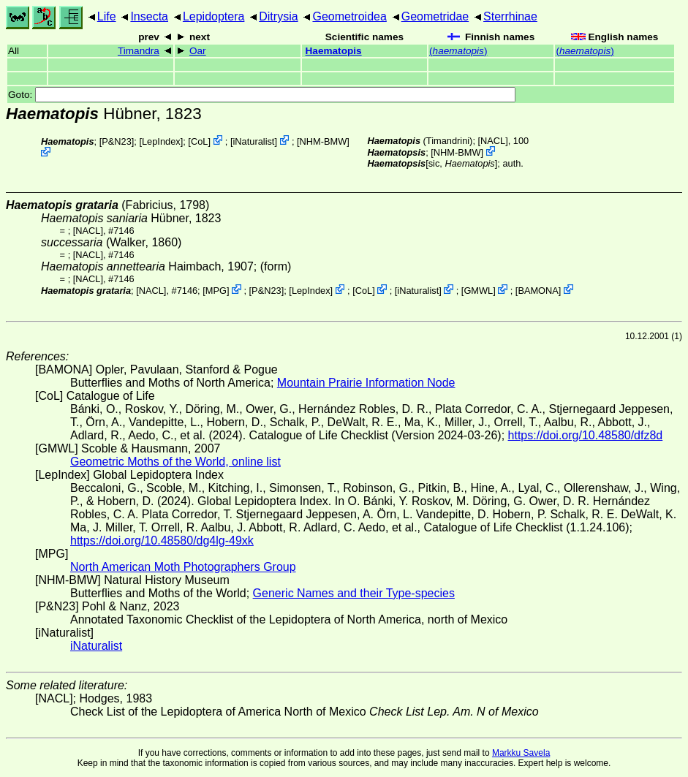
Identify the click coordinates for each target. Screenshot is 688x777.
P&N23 (117, 141)
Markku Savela (521, 753)
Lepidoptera (214, 16)
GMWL (478, 290)
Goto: (261, 94)
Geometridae (435, 16)
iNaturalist (254, 141)
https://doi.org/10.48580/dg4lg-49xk (162, 540)
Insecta (149, 16)
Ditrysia (278, 16)
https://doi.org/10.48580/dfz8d (585, 435)
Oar (197, 50)
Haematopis (334, 50)
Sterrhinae (510, 16)
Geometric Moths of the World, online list (175, 461)
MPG (216, 290)
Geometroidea (349, 16)
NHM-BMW (323, 141)
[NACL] (493, 140)
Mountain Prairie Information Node (366, 382)
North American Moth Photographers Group (183, 567)
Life (106, 16)
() (458, 50)
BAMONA (538, 290)
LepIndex (161, 141)
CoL (199, 141)
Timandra (138, 50)
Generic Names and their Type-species (354, 593)
